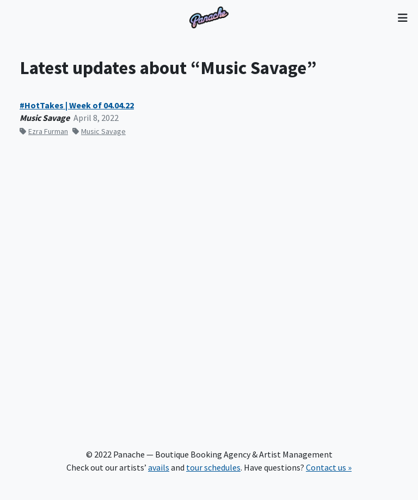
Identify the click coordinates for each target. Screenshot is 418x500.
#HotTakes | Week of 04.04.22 (77, 105)
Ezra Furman (44, 131)
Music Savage (99, 131)
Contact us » (329, 467)
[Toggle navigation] (402, 17)
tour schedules (213, 467)
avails (158, 467)
